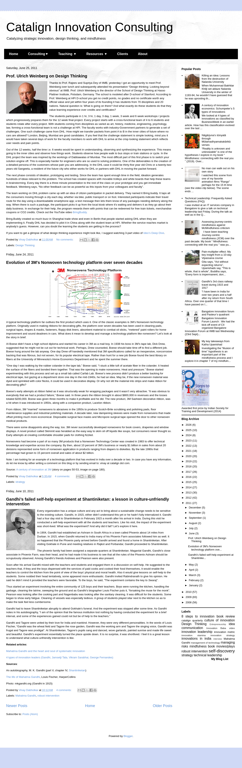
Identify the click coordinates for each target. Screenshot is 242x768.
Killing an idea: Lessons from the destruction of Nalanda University (216, 78)
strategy (20, 481)
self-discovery (222, 650)
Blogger (127, 736)
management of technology (205, 642)
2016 (189, 476)
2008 (189, 602)
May (192, 564)
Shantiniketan (77, 670)
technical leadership (208, 655)
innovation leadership (197, 631)
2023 (189, 440)
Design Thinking (25, 245)
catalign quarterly (192, 620)
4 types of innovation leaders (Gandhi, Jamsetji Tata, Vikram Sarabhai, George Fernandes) (59, 657)
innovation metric (224, 631)
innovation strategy (223, 635)
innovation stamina (194, 635)
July (191, 528)
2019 (189, 461)
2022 (189, 445)
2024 (189, 435)
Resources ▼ (96, 54)
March (193, 575)
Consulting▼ (38, 54)
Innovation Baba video (220, 628)
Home (13, 54)
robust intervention (48, 695)
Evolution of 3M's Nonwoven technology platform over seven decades (74, 262)
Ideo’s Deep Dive (153, 233)
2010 (189, 591)
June (192, 533)
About (142, 54)
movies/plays (225, 646)
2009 (189, 597)
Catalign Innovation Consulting (89, 27)
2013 (189, 492)
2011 (189, 503)
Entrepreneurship (218, 624)
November (195, 512)
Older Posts (162, 706)
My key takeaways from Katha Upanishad (215, 343)
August (193, 523)
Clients (122, 54)
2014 (189, 487)
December (195, 507)
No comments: (65, 239)
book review (226, 616)
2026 (189, 424)
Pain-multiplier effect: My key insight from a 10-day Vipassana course (216, 255)
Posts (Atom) (30, 714)
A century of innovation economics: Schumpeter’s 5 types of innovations (218, 108)
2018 (189, 466)
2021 (189, 450)
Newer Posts (16, 706)
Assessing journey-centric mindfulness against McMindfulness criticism (217, 225)
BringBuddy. (80, 212)
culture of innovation (219, 620)
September (196, 517)
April (192, 569)
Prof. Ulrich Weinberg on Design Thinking (46, 76)
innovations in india (196, 638)
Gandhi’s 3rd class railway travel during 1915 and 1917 (217, 284)
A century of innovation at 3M (33, 469)
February (194, 580)
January (194, 585)
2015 (189, 482)
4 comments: (63, 476)
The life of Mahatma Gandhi (23, 676)
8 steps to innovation (198, 616)
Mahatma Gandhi (26, 695)
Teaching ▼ (67, 54)
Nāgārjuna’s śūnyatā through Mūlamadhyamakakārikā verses (216, 140)
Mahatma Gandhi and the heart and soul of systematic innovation (45, 651)
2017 (189, 471)
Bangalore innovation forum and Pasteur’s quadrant (218, 313)
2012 (189, 497)
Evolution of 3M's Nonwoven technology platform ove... (205, 548)
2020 (189, 456)
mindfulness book (202, 646)
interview (217, 639)
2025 (189, 430)
